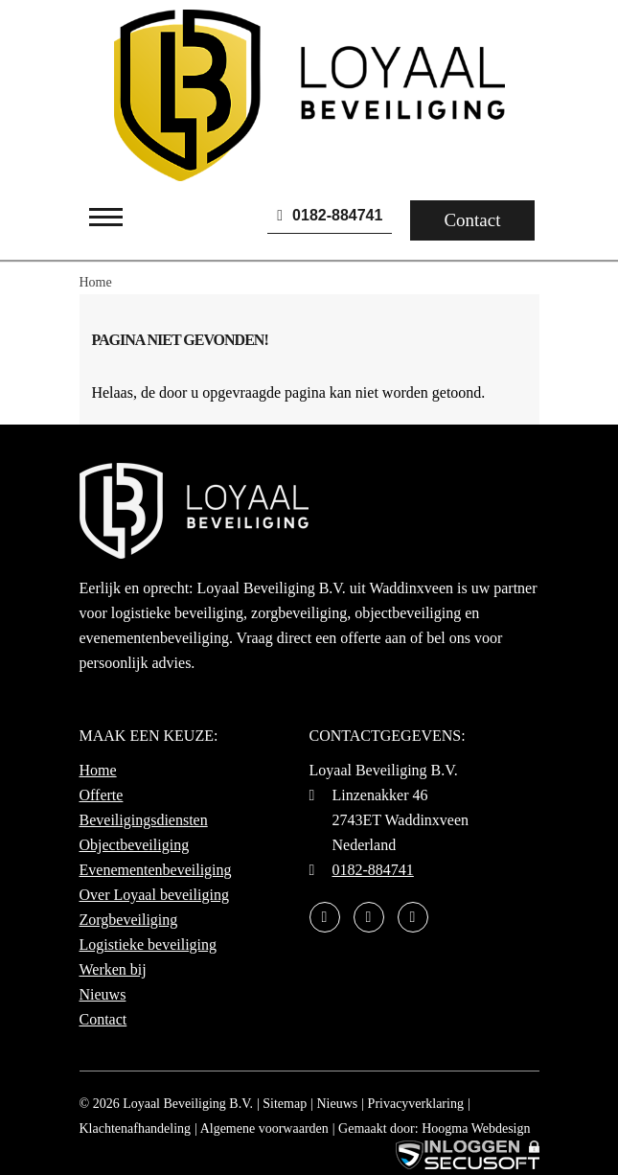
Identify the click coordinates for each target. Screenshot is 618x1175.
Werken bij (113, 969)
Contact (472, 220)
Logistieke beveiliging (148, 944)
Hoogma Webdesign (476, 1128)
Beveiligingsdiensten (144, 820)
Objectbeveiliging (135, 845)
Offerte (102, 795)
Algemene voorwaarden (264, 1128)
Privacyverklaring (416, 1103)
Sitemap (285, 1103)
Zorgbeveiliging (129, 919)
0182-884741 (329, 215)
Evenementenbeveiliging (156, 870)
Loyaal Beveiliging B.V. (188, 1103)
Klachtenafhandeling (136, 1128)
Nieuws (103, 994)
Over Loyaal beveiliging (154, 895)
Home (98, 770)
